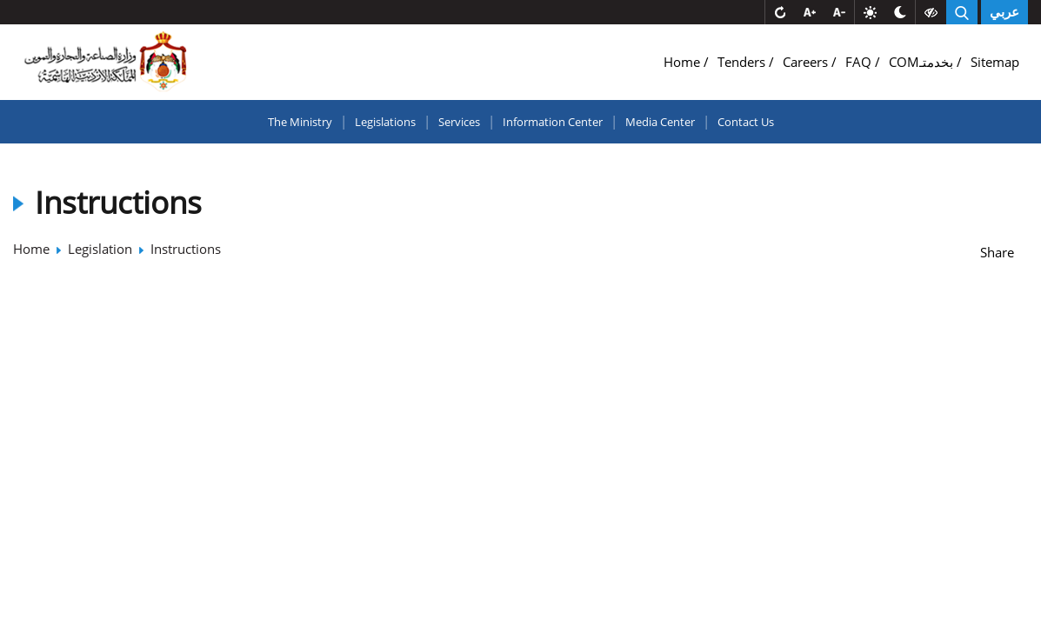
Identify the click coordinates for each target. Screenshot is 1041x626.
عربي (1004, 12)
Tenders (743, 61)
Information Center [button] (553, 122)
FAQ (860, 61)
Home (684, 61)
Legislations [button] (385, 122)
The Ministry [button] (300, 122)
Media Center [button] (660, 122)
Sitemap (995, 61)
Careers (807, 61)
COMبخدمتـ (923, 61)
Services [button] (459, 122)
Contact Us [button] (745, 122)
